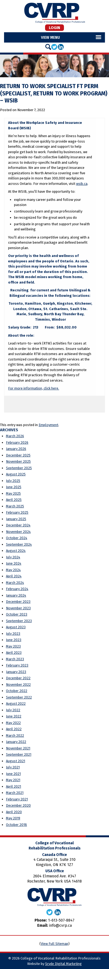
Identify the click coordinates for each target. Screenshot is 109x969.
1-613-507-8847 (61, 920)
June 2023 (13, 640)
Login (54, 27)
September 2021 (18, 754)
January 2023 (16, 672)
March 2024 (15, 583)
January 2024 (16, 595)
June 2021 (13, 774)
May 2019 (13, 818)
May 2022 (13, 723)
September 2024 (19, 544)
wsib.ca (81, 184)
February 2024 (17, 589)
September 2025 (19, 468)
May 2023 (13, 646)
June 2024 (13, 563)
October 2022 (16, 691)
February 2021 (17, 799)
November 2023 (18, 608)
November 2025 (18, 461)
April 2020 (14, 812)
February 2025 (17, 512)
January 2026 (16, 449)
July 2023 (13, 634)
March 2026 (15, 436)
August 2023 (16, 627)
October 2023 (16, 614)
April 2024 (14, 576)
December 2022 (18, 678)
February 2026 (17, 442)
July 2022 (13, 710)
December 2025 (18, 455)
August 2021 (15, 761)
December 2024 (18, 525)
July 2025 (13, 481)
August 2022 (16, 703)
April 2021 (13, 786)
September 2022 (19, 697)
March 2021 (14, 793)
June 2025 (13, 487)
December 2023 (18, 602)
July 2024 (13, 557)
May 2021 (13, 780)
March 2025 (15, 506)
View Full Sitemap (54, 944)
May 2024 (13, 570)
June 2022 (13, 716)
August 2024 (16, 551)
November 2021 (18, 748)
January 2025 (16, 519)
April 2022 (14, 729)
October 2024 (16, 538)
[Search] (48, 47)
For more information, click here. (33, 388)
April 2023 (14, 653)
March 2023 (15, 659)
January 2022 (16, 742)
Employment (48, 425)
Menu (55, 37)
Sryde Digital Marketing (63, 964)
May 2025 (13, 493)
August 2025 (16, 474)
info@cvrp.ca (60, 925)
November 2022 (18, 685)
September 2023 (19, 621)
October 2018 (16, 825)
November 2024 (18, 532)
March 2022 (15, 735)
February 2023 (17, 665)
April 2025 (14, 500)
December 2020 (18, 805)
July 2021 (13, 767)
